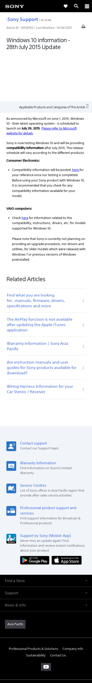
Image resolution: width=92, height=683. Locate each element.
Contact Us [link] (58, 608)
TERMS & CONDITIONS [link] (46, 648)
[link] (15, 6)
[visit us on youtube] (46, 620)
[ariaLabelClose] (87, 6)
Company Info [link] (73, 602)
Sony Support (22, 19)
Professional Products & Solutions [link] (33, 602)
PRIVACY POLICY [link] (46, 654)
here (75, 123)
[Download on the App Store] (67, 513)
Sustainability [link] (36, 608)
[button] (46, 534)
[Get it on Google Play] (36, 513)
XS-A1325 (46, 20)
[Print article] (83, 27)
